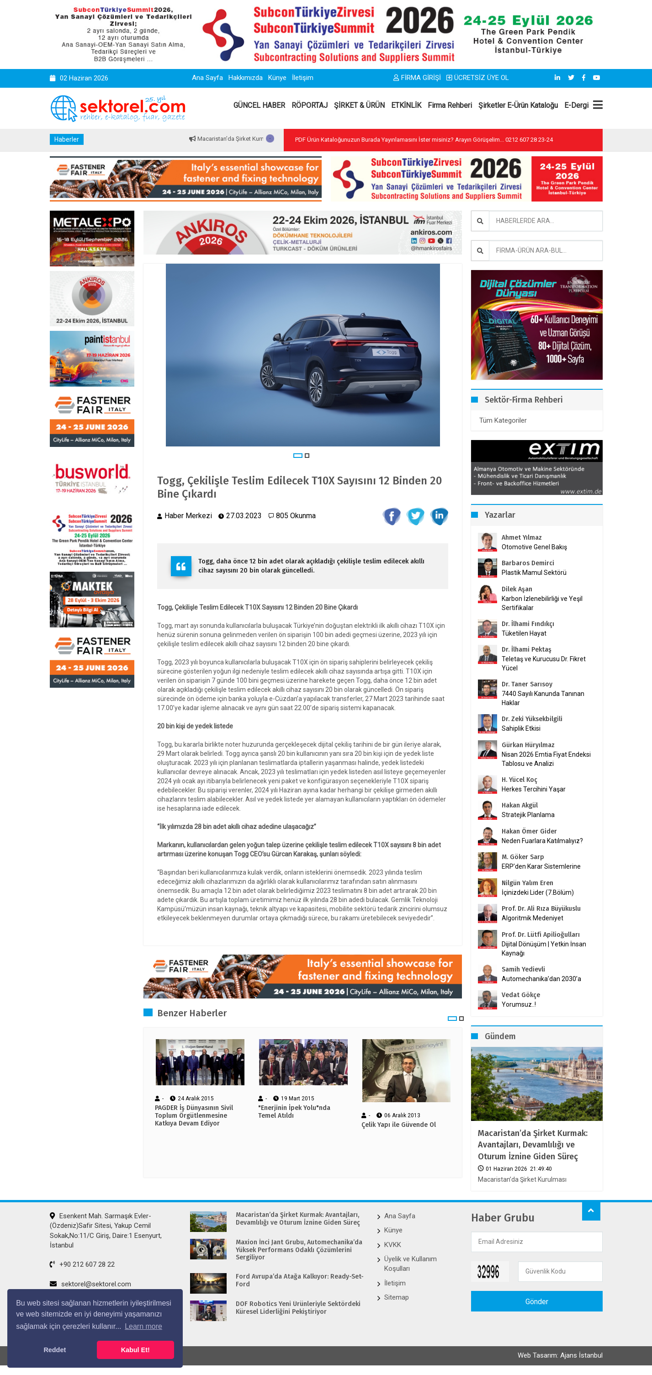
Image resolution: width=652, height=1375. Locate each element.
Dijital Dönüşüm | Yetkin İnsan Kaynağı (544, 948)
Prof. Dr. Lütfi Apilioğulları (541, 935)
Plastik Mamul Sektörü (534, 572)
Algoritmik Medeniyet (532, 918)
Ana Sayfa (207, 78)
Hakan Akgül (520, 805)
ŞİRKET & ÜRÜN (359, 105)
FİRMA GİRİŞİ (417, 78)
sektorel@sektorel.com (90, 1284)
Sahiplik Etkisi (521, 728)
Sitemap (396, 1297)
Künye (277, 78)
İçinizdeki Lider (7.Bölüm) (538, 892)
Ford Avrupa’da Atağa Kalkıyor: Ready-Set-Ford (300, 1280)
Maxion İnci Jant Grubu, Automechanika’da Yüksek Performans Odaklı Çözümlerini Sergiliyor (299, 1250)
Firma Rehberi (450, 105)
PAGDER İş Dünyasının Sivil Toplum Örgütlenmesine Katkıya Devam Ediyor (194, 1115)
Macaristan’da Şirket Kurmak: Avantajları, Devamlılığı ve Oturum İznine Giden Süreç (533, 1144)
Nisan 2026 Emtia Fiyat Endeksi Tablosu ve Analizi (546, 759)
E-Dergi (576, 105)
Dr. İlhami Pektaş (526, 649)
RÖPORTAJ (310, 105)
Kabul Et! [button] (135, 1350)
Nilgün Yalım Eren (527, 883)
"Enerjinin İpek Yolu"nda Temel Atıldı (294, 1112)
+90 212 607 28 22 (82, 1264)
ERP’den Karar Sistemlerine (541, 866)
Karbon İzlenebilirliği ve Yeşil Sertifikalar (542, 603)
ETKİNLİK (406, 105)
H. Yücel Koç (519, 780)
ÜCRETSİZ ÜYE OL (477, 78)
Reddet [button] (54, 1350)
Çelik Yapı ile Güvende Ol (398, 1125)
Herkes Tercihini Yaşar (534, 789)
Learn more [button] (143, 1326)
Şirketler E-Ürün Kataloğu (518, 105)
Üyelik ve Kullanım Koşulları (410, 1264)
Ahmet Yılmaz (522, 538)
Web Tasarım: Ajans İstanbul (560, 1355)
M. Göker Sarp (523, 857)
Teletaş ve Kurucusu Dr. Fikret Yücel (544, 663)
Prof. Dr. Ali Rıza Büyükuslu (541, 909)
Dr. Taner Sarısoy (527, 684)
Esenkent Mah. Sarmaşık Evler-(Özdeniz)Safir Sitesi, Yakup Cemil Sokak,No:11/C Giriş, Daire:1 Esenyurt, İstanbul (106, 1230)
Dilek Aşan (517, 589)
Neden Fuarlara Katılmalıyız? (542, 840)
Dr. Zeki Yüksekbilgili (532, 719)
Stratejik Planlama (528, 814)
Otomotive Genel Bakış (534, 547)
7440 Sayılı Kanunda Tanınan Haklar (543, 698)
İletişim (302, 78)
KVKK (392, 1245)
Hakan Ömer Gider (529, 831)
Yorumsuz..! (519, 1004)
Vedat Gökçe (521, 995)
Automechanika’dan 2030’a (541, 978)
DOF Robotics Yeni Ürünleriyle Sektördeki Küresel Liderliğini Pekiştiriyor (298, 1308)
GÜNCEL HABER (259, 105)
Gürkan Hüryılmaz (528, 745)
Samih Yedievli (523, 969)
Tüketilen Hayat (527, 633)
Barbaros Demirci (528, 563)
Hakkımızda (245, 78)
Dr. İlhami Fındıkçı (528, 624)
